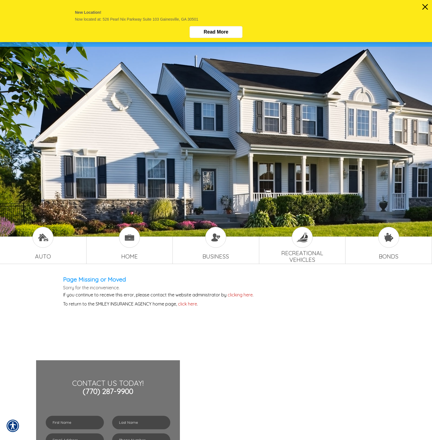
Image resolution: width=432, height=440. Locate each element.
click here (187, 304)
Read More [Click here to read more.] (216, 32)
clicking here (240, 295)
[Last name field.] (141, 422)
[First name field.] (75, 422)
